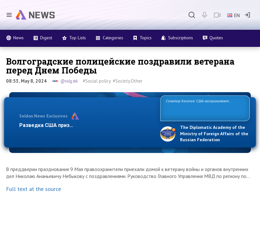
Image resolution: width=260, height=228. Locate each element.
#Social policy (97, 81)
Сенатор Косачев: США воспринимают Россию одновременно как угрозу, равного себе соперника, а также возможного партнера (203, 107)
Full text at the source (33, 189)
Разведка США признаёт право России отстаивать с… (86, 125)
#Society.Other (127, 81)
